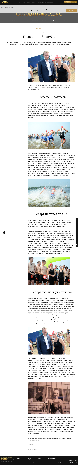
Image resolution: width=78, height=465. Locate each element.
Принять (71, 10)
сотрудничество (49, 2)
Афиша (18, 458)
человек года (41, 2)
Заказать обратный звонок (53, 459)
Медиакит (30, 458)
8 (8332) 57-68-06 (72, 462)
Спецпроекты (55, 20)
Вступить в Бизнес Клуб (70, 2)
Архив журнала (66, 20)
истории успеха (17, 2)
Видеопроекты (45, 20)
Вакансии (40, 458)
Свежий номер (12, 20)
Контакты (40, 459)
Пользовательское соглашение (40, 462)
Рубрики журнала (23, 20)
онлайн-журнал (26, 2)
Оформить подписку (52, 458)
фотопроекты (34, 20)
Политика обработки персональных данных (25, 462)
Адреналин (39, 28)
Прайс (29, 459)
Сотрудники (19, 459)
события (34, 2)
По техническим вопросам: (56, 462)
